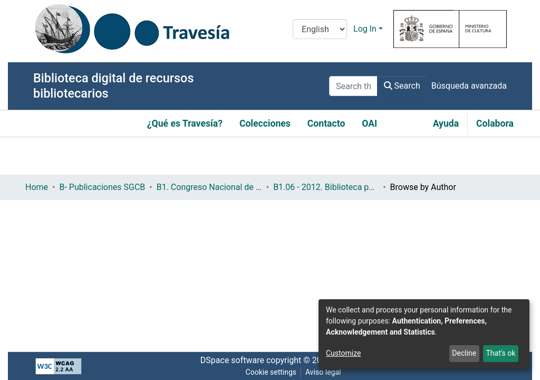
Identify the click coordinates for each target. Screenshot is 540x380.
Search (402, 86)
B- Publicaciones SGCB (102, 187)
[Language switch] (320, 29)
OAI (369, 123)
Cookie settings (271, 372)
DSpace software (232, 360)
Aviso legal (323, 372)
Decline (464, 353)
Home (36, 187)
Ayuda (446, 123)
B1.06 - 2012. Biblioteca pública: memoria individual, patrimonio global (326, 187)
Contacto (326, 123)
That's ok (500, 353)
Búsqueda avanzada (469, 86)
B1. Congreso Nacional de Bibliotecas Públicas (209, 187)
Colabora (495, 123)
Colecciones (265, 123)
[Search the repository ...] (353, 86)
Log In (365, 29)
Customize (343, 353)
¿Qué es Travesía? (185, 123)
